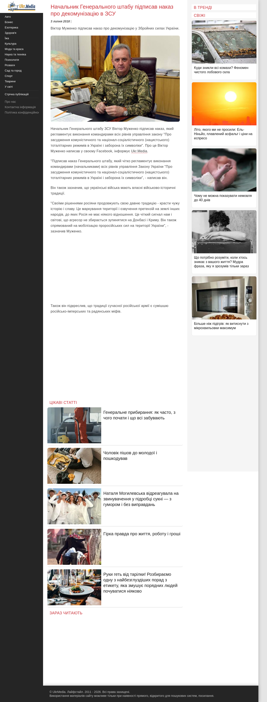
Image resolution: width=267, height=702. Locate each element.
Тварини (10, 81)
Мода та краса (14, 49)
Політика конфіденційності (23, 112)
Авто (8, 16)
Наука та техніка (15, 54)
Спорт (9, 76)
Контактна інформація (20, 107)
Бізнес (9, 22)
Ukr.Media (139, 151)
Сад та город (13, 70)
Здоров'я (10, 32)
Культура (10, 43)
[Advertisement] (115, 268)
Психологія (12, 59)
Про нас (10, 101)
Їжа (7, 38)
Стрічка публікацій (17, 94)
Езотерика (11, 27)
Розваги (10, 65)
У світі (9, 86)
